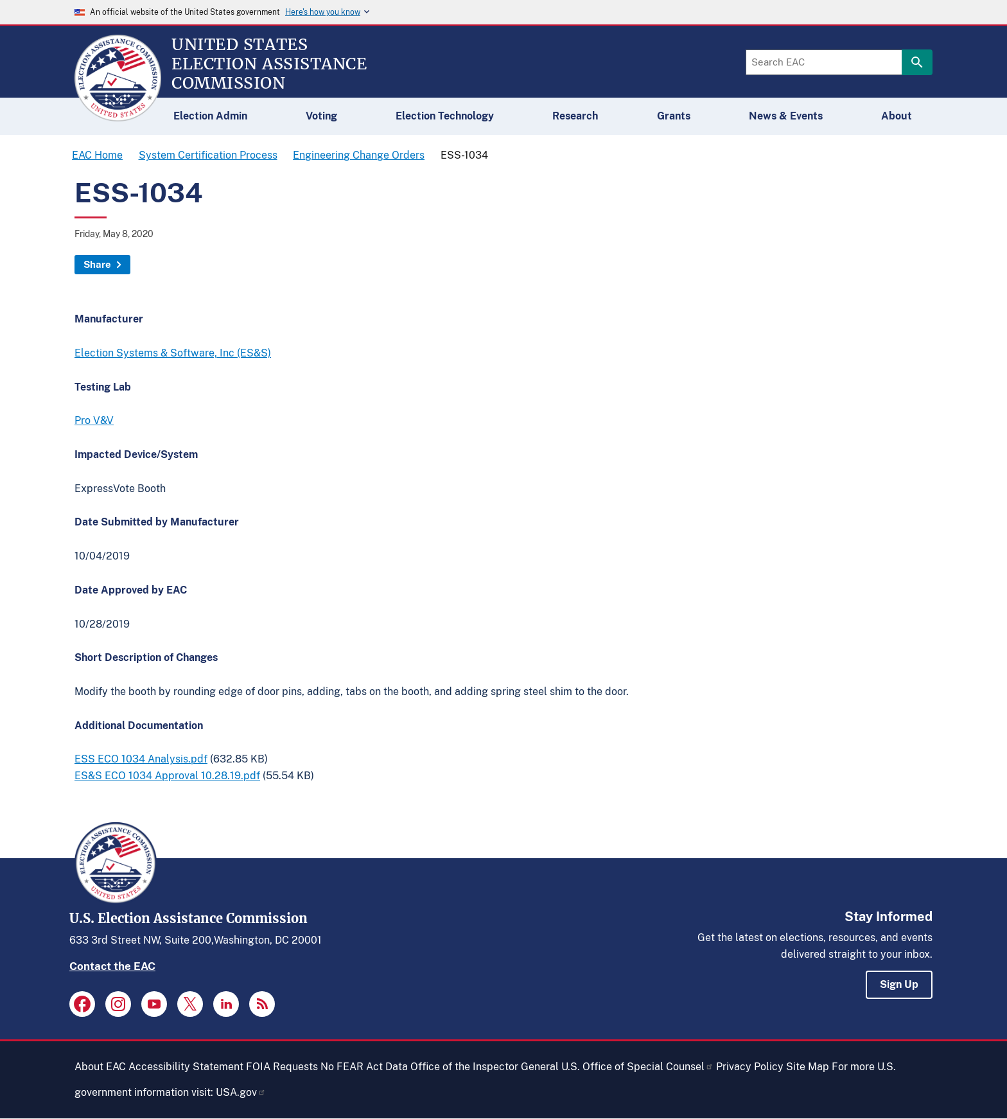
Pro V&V (94, 420)
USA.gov (241, 1092)
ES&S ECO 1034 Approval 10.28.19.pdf (167, 776)
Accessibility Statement (185, 1067)
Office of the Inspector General (484, 1067)
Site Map (807, 1067)
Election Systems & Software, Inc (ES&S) (172, 353)
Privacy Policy (750, 1067)
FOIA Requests (282, 1067)
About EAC (100, 1067)
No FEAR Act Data (364, 1067)
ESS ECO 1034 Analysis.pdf (140, 759)
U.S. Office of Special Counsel (637, 1067)
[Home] (117, 115)
